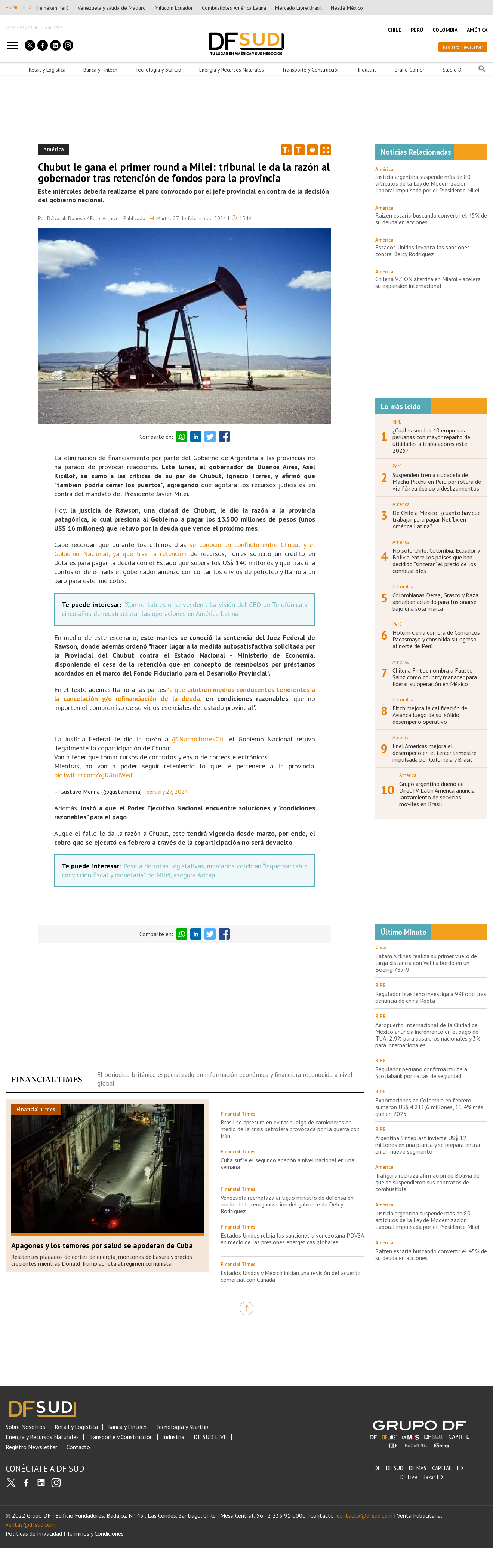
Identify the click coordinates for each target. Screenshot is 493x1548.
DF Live (408, 1477)
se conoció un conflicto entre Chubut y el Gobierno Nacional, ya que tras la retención (184, 549)
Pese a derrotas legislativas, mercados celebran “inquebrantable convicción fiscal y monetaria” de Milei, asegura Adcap (185, 870)
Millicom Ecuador (174, 7)
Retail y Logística (47, 69)
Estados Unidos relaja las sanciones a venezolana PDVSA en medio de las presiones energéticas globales (292, 1238)
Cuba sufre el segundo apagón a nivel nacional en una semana (287, 1163)
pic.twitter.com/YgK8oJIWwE (94, 775)
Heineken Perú (52, 7)
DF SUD (394, 1468)
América (384, 169)
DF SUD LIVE (210, 1437)
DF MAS (417, 1468)
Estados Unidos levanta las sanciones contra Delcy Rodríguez (422, 250)
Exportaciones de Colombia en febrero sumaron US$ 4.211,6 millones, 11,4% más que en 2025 (429, 1107)
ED (460, 1468)
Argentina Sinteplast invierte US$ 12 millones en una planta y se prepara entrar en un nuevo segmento (428, 1145)
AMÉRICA (477, 30)
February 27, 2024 (165, 791)
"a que (176, 689)
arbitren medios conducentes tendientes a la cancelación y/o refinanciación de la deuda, (184, 694)
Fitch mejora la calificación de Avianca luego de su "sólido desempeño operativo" (429, 715)
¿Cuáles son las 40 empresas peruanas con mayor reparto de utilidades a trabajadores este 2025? (431, 440)
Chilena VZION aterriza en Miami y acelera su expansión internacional (428, 282)
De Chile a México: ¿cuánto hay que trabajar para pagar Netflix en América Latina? (436, 519)
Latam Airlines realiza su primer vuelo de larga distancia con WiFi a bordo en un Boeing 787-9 (426, 963)
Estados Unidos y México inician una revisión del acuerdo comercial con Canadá (291, 1276)
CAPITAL (442, 1468)
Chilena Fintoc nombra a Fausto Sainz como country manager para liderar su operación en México (434, 677)
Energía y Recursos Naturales (231, 69)
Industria (367, 69)
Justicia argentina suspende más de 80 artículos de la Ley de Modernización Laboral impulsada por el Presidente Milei (427, 183)
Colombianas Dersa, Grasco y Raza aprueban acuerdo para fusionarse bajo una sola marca (435, 602)
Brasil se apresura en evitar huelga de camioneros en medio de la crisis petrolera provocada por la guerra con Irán (290, 1129)
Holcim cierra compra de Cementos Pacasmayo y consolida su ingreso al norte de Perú (436, 639)
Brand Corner (410, 69)
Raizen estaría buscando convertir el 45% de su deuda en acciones (431, 218)
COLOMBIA (444, 30)
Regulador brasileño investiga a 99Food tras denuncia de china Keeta (430, 997)
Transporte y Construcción (311, 69)
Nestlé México (347, 7)
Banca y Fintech (100, 69)
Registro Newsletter (463, 47)
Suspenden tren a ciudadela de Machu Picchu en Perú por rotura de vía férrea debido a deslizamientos (436, 481)
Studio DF (453, 69)
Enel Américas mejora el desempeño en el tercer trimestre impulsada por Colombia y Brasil (434, 753)
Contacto (78, 1447)
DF (377, 1468)
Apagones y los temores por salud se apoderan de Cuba (102, 1245)
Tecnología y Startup (158, 69)
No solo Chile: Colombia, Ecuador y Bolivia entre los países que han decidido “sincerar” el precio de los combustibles (436, 560)
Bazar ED (433, 1477)
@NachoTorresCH (198, 739)
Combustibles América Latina (234, 7)
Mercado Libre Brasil (298, 7)
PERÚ (417, 30)
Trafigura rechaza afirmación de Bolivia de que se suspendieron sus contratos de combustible (427, 1182)
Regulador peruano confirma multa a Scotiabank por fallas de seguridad (421, 1072)
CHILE (394, 30)
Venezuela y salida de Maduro (112, 7)
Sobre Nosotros (25, 1427)
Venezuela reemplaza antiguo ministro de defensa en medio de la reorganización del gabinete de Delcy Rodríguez (287, 1204)
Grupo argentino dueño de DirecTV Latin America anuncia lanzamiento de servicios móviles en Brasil (437, 793)
